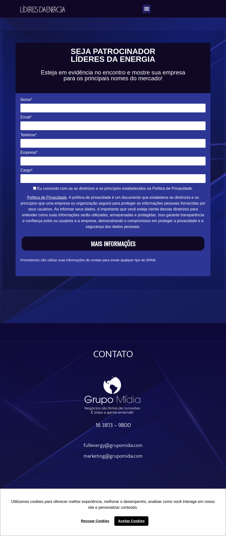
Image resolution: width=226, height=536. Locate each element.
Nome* (26, 102)
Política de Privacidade (47, 200)
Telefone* (28, 137)
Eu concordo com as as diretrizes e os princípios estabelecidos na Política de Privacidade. (113, 191)
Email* (26, 119)
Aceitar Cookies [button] (131, 521)
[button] (147, 9)
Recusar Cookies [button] (95, 521)
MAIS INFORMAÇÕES (113, 245)
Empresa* (28, 154)
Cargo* (26, 172)
